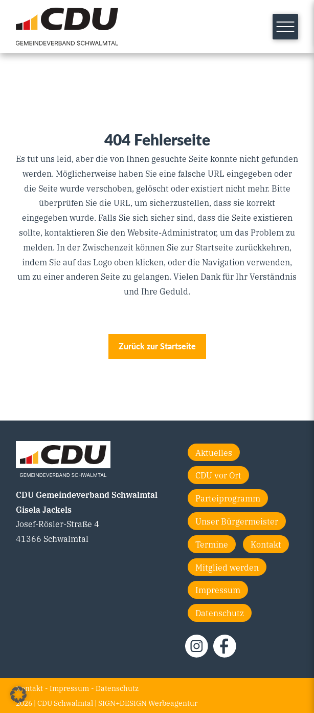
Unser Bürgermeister (236, 521)
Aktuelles (213, 452)
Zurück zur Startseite (157, 346)
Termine (211, 544)
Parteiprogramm (227, 498)
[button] (18, 694)
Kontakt (266, 544)
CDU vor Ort (218, 474)
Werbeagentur (172, 702)
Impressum (217, 589)
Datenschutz (219, 612)
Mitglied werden (227, 567)
